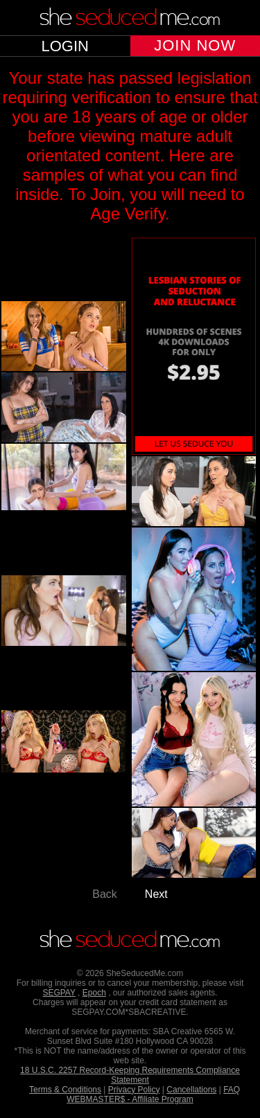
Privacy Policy (134, 1089)
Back (104, 894)
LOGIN (65, 46)
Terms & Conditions (65, 1089)
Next (156, 894)
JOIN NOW (195, 45)
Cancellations (191, 1089)
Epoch (94, 993)
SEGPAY (58, 993)
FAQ (231, 1089)
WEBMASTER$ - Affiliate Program (130, 1099)
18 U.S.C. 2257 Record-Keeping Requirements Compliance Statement (130, 1075)
